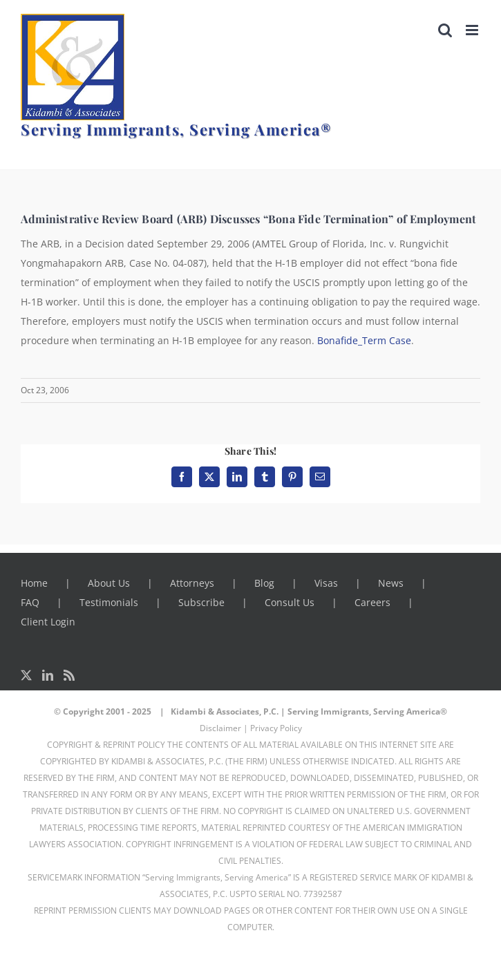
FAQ (30, 602)
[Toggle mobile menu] (473, 30)
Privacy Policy (276, 728)
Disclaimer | (224, 728)
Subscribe (201, 602)
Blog (264, 582)
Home (34, 582)
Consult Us (289, 602)
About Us (109, 582)
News (391, 582)
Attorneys (192, 582)
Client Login (48, 621)
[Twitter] (26, 675)
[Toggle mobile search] (445, 30)
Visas (326, 582)
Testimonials (108, 602)
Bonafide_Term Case (364, 340)
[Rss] (69, 675)
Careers (372, 602)
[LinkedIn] (47, 675)
